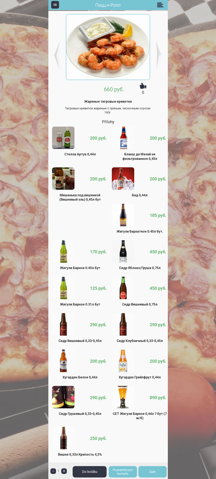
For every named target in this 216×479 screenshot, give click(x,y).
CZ (55, 4)
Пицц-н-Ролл (108, 5)
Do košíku (89, 471)
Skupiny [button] (161, 4)
